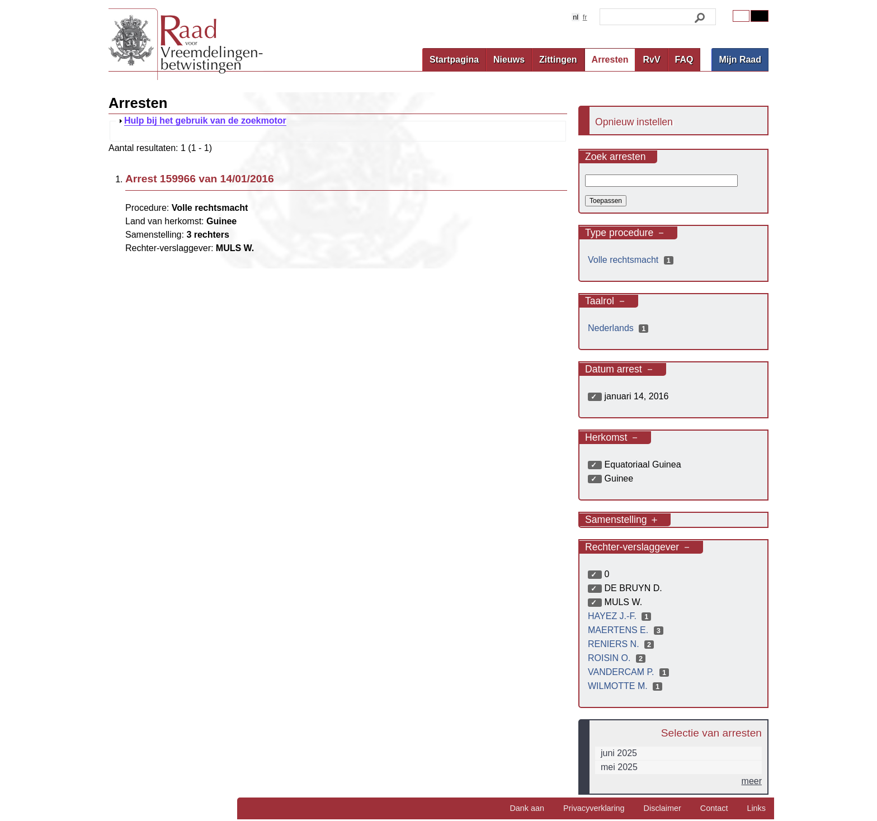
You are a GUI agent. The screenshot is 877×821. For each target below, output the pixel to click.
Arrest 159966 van (199, 179)
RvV (651, 59)
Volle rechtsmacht (632, 260)
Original (741, 15)
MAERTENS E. (627, 630)
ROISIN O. (618, 658)
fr (585, 17)
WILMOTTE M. (626, 686)
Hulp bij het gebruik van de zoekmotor (205, 121)
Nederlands (619, 328)
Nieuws (509, 59)
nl (575, 17)
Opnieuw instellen (634, 122)
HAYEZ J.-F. (621, 616)
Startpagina (454, 59)
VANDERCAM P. (630, 672)
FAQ (684, 59)
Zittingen (558, 59)
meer (752, 781)
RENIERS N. (622, 644)
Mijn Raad (740, 59)
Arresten (610, 59)
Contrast (759, 15)
